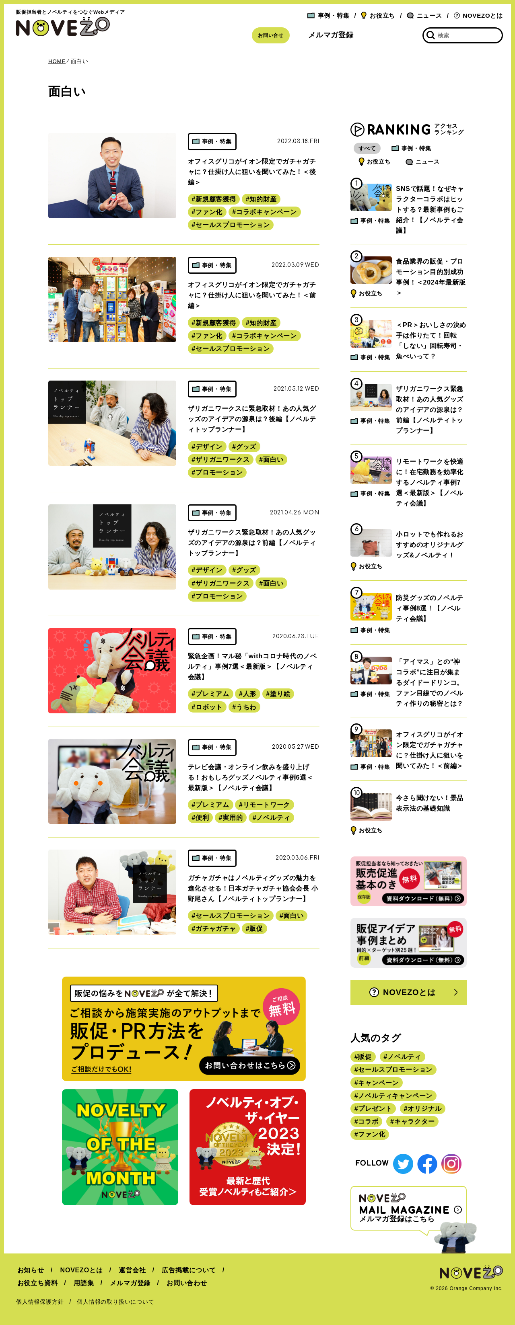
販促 (256, 928)
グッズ (246, 446)
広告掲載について (185, 1270)
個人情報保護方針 (40, 1301)
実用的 (232, 817)
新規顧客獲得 (216, 199)
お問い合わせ (183, 1283)
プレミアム (212, 693)
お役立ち (378, 16)
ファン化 (209, 212)
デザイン (209, 446)
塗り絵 (280, 693)
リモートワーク (266, 804)
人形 (250, 693)
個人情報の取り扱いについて (115, 1301)
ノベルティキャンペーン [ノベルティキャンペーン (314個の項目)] (395, 1096)
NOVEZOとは (478, 15)
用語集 (82, 1283)
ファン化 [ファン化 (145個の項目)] (371, 1135)
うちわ (246, 707)
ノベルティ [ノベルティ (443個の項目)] (404, 1057)
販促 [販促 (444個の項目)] (365, 1057)
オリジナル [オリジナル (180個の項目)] (424, 1109)
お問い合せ (271, 35)
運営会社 (129, 1270)
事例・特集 (328, 15)
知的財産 (262, 199)
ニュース (424, 15)
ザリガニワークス (222, 459)
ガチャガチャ (216, 928)
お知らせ (29, 1270)
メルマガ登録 (331, 35)
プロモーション (219, 472)
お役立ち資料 (36, 1283)
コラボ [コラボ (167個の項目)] (368, 1122)
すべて (368, 148)
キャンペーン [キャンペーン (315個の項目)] (378, 1083)
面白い (273, 459)
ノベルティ (273, 817)
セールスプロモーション (233, 224)
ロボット (209, 707)
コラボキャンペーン (266, 212)
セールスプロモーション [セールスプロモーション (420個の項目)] (395, 1070)
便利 (202, 817)
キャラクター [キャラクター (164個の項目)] (414, 1122)
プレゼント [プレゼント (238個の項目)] (375, 1109)
